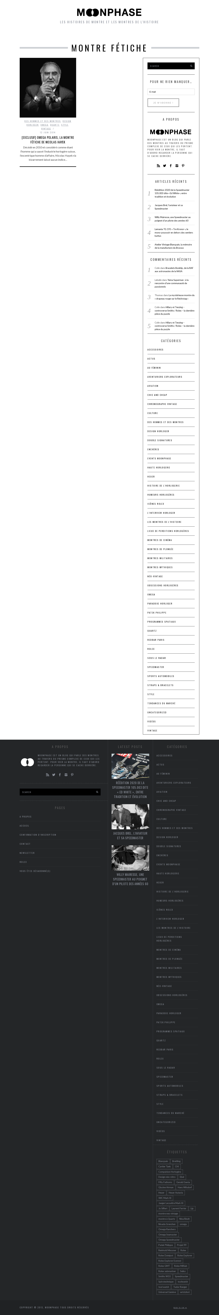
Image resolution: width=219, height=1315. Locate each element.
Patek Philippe (156, 612)
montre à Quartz (166, 1218)
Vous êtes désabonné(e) (35, 871)
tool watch (163, 1287)
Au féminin (154, 367)
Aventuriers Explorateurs (164, 376)
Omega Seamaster (167, 1234)
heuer (151, 476)
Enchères (153, 449)
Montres (54, 34)
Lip (192, 1208)
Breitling (176, 1161)
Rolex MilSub (180, 1266)
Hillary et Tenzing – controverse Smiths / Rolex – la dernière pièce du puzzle (174, 310)
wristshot (185, 1292)
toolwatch (183, 1281)
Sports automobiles (160, 676)
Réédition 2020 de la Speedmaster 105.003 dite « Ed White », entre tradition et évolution (172, 193)
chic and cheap (157, 394)
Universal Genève (167, 1292)
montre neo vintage (168, 1213)
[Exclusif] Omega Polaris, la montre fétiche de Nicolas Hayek (48, 139)
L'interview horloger (161, 512)
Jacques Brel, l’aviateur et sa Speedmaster (130, 835)
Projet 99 (181, 1245)
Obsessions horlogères (162, 585)
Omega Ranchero (167, 1229)
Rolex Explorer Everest (169, 1260)
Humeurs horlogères (125, 34)
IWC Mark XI (164, 1198)
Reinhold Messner (167, 1250)
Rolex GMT (164, 1266)
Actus (151, 358)
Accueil (33, 34)
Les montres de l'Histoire (164, 521)
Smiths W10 (164, 1276)
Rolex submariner (167, 1271)
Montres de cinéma (159, 540)
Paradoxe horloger (159, 603)
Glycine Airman (165, 1187)
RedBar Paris (156, 639)
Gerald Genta (183, 1182)
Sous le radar (156, 657)
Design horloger (158, 431)
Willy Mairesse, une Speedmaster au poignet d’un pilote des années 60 (130, 879)
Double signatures (159, 440)
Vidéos (151, 721)
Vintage (46, 128)
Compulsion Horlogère (169, 1171)
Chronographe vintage (162, 404)
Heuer (161, 1192)
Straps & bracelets (160, 685)
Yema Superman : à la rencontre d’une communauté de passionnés (172, 283)
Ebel (182, 1177)
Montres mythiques (160, 567)
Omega (44, 124)
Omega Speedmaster (169, 1239)
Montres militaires (160, 558)
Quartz (54, 124)
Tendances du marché (161, 703)
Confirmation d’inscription (38, 834)
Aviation (152, 385)
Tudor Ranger (180, 1287)
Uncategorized (157, 712)
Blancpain (163, 1161)
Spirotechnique (165, 1281)
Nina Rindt (184, 1218)
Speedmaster (155, 667)
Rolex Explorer (184, 1255)
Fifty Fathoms (165, 1182)
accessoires (155, 349)
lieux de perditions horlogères (168, 530)
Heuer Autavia (176, 1192)
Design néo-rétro (167, 1177)
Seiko (183, 1271)
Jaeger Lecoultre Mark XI (170, 1203)
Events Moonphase (159, 458)
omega (183, 1224)
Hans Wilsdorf (185, 1187)
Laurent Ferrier (179, 1208)
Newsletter (160, 34)
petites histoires (83, 34)
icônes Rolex (155, 503)
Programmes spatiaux (161, 621)
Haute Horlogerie (158, 467)
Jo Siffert (162, 1208)
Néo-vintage (155, 576)
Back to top (180, 1308)
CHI (177, 1166)
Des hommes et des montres (42, 121)
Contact (25, 843)
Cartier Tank (164, 1166)
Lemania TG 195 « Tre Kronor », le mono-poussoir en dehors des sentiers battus (174, 232)
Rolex (151, 648)
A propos (184, 34)
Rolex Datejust (165, 1255)
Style (64, 124)
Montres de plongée (160, 549)
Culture (152, 413)
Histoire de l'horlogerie (163, 485)
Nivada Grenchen (167, 1224)
